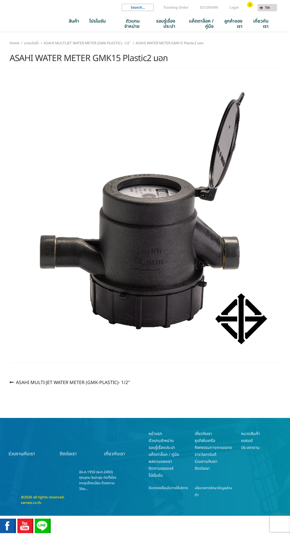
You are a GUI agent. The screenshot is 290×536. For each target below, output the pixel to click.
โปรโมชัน (97, 21)
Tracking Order (176, 7)
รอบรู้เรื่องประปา (165, 24)
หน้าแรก (155, 434)
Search (126, 7)
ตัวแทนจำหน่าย (132, 24)
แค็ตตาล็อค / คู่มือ (201, 24)
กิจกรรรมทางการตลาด (213, 448)
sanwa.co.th (31, 502)
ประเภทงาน (250, 448)
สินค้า (74, 21)
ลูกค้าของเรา (233, 24)
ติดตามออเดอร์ (161, 468)
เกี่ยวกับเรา (261, 24)
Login (234, 7)
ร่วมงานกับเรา (21, 443)
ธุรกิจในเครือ (205, 441)
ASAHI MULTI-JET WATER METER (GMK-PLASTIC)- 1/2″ (73, 382)
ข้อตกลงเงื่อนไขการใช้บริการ (168, 488)
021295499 (209, 7)
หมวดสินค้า (250, 434)
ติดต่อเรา (68, 443)
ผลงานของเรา (160, 461)
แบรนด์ (247, 441)
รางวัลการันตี (205, 454)
